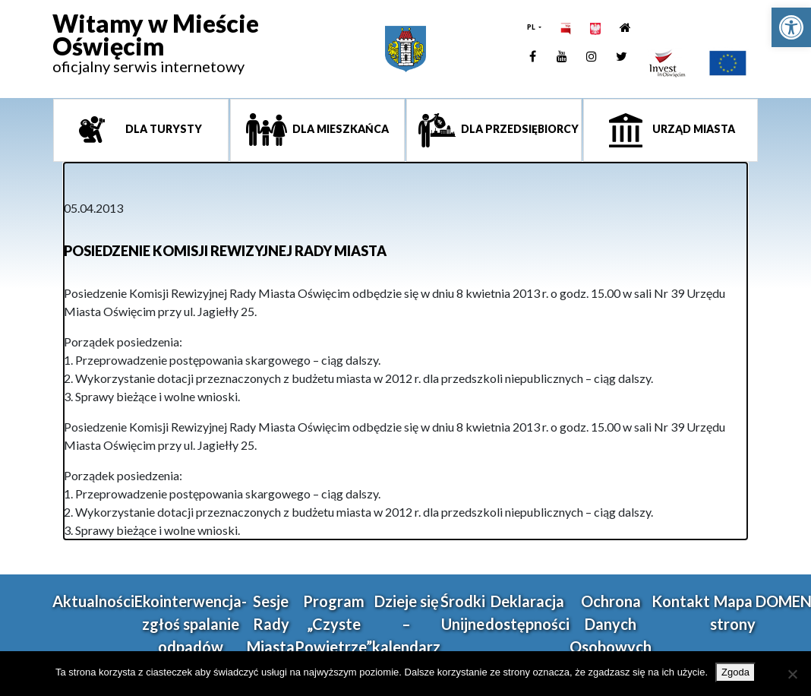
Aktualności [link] (93, 601)
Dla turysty (162, 128)
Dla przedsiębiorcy (519, 128)
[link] (791, 27)
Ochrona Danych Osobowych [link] (611, 624)
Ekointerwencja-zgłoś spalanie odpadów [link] (190, 624)
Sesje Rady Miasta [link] (271, 624)
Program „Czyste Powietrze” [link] (333, 624)
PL (532, 27)
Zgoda (735, 672)
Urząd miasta (692, 128)
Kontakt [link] (681, 601)
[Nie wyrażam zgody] (792, 674)
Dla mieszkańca (339, 128)
